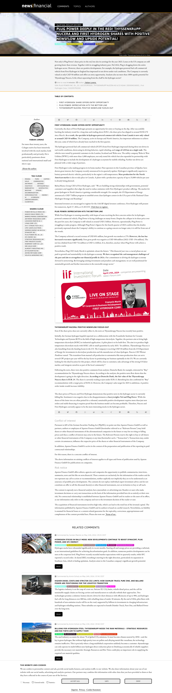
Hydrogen (34, 197)
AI (24, 197)
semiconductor (30, 195)
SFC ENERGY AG (29, 237)
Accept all (75, 681)
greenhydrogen (30, 199)
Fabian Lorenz (90, 82)
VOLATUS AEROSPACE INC (33, 255)
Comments (63, 6)
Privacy (82, 689)
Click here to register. (99, 206)
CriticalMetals (42, 186)
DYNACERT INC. (29, 232)
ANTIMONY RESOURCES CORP (34, 219)
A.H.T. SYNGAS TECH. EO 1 (33, 225)
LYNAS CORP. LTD (30, 223)
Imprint (74, 689)
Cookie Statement (93, 689)
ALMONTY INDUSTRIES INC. (33, 248)
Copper (45, 179)
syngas (37, 190)
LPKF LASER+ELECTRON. (32, 228)
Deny (138, 681)
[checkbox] (21, 682)
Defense (40, 183)
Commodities (38, 181)
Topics (77, 6)
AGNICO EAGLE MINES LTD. (33, 214)
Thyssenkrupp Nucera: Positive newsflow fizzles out (86, 108)
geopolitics (42, 188)
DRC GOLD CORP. (29, 246)
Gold (26, 181)
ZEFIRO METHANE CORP (32, 253)
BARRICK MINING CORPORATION (35, 216)
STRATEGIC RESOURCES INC (33, 239)
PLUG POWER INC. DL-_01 (32, 235)
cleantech (28, 202)
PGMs (36, 179)
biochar (27, 190)
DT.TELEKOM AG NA (30, 251)
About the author (29, 168)
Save (106, 681)
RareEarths (28, 188)
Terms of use (111, 514)
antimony (28, 183)
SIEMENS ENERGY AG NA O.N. (34, 230)
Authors (90, 6)
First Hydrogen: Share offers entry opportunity (84, 102)
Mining (26, 179)
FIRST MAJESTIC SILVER (32, 241)
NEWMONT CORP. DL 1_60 (33, 244)
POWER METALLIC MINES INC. (34, 212)
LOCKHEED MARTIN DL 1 (32, 221)
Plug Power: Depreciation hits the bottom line (83, 105)
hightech (27, 186)
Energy (44, 195)
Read (58, 566)
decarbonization (30, 193)
